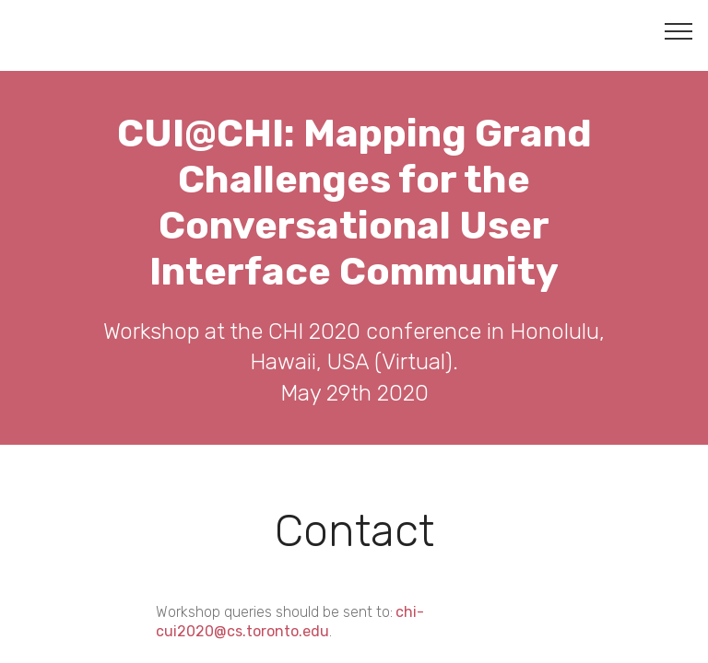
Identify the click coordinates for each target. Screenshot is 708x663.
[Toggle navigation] (679, 30)
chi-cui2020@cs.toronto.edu (290, 621)
